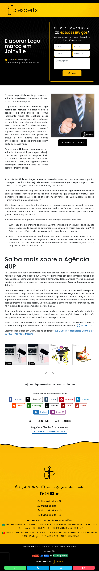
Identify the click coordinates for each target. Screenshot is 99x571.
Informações (24, 59)
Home (9, 59)
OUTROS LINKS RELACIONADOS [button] (51, 421)
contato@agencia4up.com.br (63, 486)
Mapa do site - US (49, 510)
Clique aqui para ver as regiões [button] (48, 431)
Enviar (72, 73)
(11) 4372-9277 (84, 325)
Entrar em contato (72, 142)
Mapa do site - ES (49, 514)
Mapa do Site (49, 551)
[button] (46, 374)
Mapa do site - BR (50, 501)
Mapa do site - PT (49, 505)
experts (57, 561)
